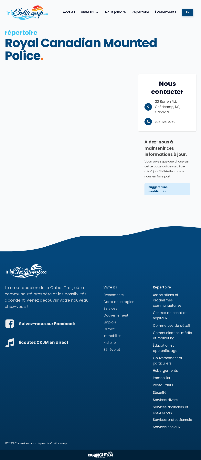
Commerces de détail (171, 325)
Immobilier (112, 335)
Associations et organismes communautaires (167, 300)
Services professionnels (172, 419)
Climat (109, 329)
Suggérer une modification (158, 189)
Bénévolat (111, 349)
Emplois (109, 322)
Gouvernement (115, 315)
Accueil (69, 12)
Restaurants (163, 385)
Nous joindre (115, 12)
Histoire (109, 342)
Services (110, 308)
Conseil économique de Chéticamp (41, 443)
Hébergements (165, 370)
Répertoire (140, 12)
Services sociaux (166, 427)
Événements (165, 12)
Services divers (165, 400)
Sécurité (159, 392)
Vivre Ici (90, 12)
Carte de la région (118, 301)
